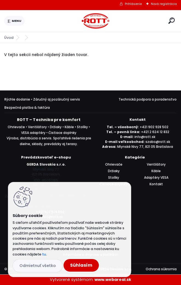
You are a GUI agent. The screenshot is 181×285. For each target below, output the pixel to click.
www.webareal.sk (112, 279)
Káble (156, 171)
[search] (171, 20)
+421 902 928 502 (154, 127)
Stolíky (113, 177)
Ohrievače (113, 164)
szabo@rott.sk (157, 141)
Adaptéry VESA (156, 177)
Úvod (8, 37)
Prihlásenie (133, 4)
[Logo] (95, 21)
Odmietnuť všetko (37, 265)
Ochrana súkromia (161, 269)
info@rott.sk (144, 136)
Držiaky (114, 171)
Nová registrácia (164, 4)
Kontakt (156, 184)
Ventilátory (156, 164)
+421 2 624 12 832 (155, 132)
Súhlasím (81, 265)
